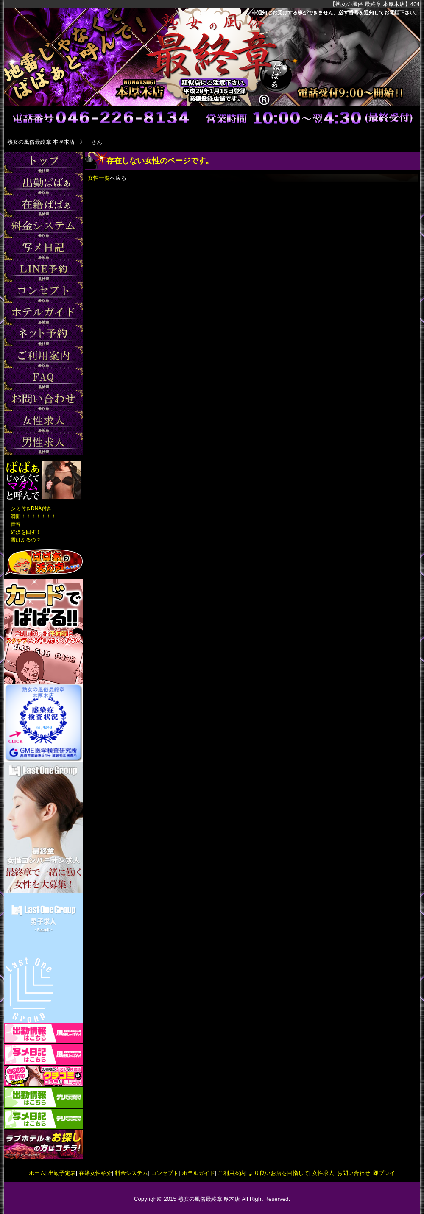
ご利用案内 (231, 1173)
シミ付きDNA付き (31, 508)
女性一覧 (99, 178)
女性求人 (323, 1173)
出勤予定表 (62, 1173)
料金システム (131, 1173)
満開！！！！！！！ (33, 516)
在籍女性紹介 (95, 1173)
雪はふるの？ (26, 540)
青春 (16, 524)
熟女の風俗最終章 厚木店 (209, 1199)
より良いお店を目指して (278, 1173)
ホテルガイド (198, 1173)
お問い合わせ (353, 1173)
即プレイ (384, 1173)
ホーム (37, 1173)
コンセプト (165, 1173)
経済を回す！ (26, 532)
